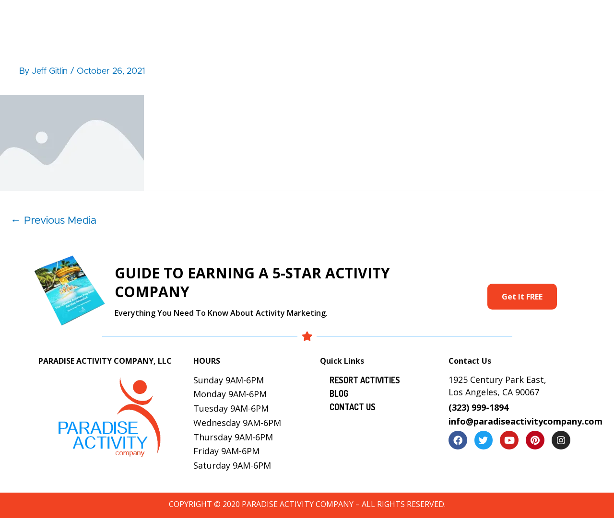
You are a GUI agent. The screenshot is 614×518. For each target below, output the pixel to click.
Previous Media (53, 221)
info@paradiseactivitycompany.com (525, 421)
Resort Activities (299, 17)
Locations (471, 17)
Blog (516, 17)
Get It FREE (522, 296)
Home (183, 17)
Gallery (421, 17)
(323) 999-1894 (478, 407)
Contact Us (564, 17)
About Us (231, 17)
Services (363, 17)
